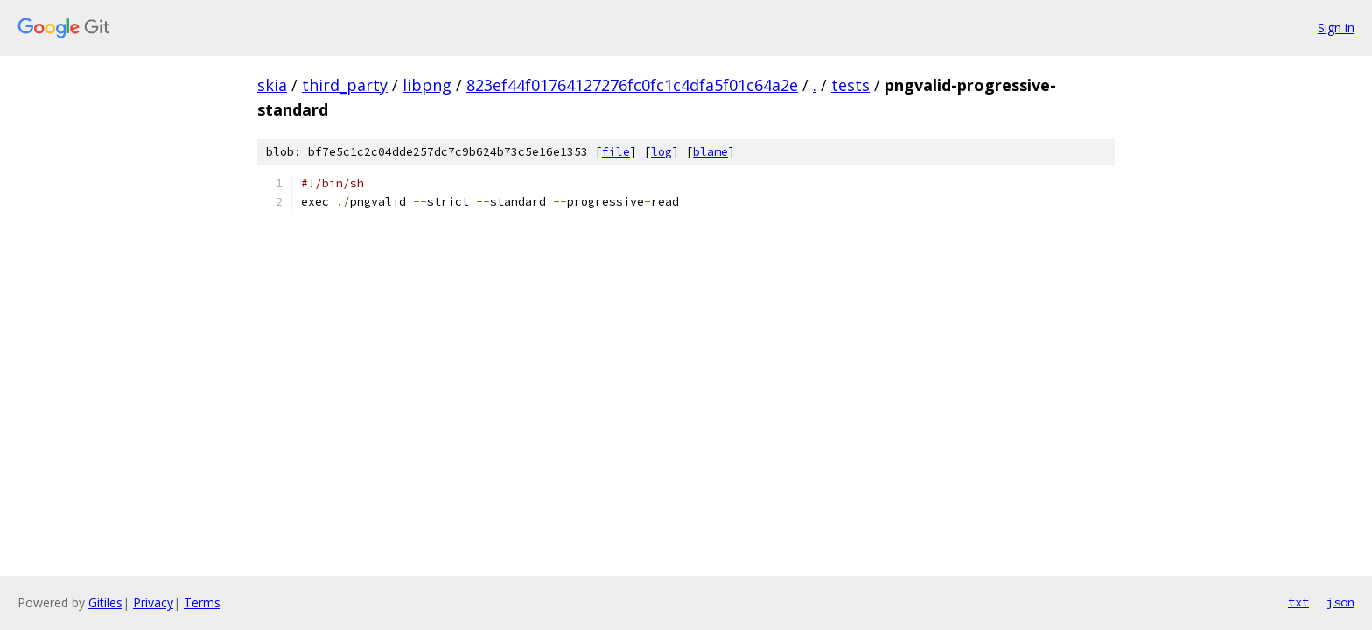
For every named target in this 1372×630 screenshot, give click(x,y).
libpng (427, 84)
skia (272, 84)
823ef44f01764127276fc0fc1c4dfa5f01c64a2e (632, 84)
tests (850, 84)
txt (1298, 602)
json (1340, 602)
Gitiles (105, 602)
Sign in (1336, 27)
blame (710, 151)
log (661, 151)
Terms (202, 602)
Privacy (153, 602)
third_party (345, 84)
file (616, 151)
